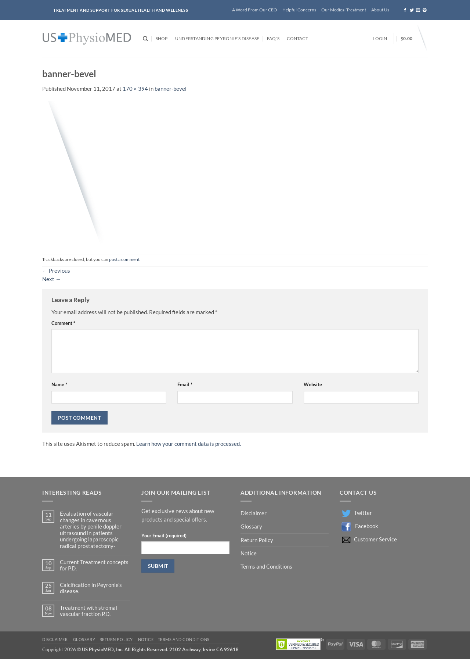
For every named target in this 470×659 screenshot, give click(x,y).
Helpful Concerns (299, 9)
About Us (380, 9)
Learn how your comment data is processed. (188, 444)
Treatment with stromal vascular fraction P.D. (88, 611)
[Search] (145, 39)
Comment (63, 323)
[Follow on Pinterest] (425, 10)
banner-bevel (171, 89)
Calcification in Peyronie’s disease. (91, 588)
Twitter (363, 513)
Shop (162, 38)
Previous (56, 271)
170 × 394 (135, 89)
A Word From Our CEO (254, 9)
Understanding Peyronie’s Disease (217, 38)
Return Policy (257, 540)
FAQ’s (273, 38)
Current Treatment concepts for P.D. (94, 565)
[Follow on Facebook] (405, 10)
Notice (249, 553)
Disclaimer (254, 513)
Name (59, 384)
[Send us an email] (418, 10)
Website (313, 384)
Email (184, 384)
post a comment (124, 259)
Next (51, 279)
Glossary (251, 526)
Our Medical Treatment (343, 9)
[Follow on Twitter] (412, 10)
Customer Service (375, 539)
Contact (297, 38)
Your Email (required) (164, 535)
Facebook (366, 526)
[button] (380, 39)
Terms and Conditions (266, 566)
